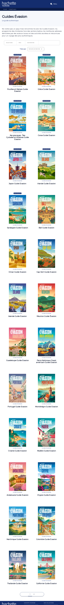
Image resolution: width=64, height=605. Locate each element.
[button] (10, 42)
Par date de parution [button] (34, 49)
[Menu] (55, 4)
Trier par (23, 49)
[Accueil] (9, 4)
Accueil (5, 9)
